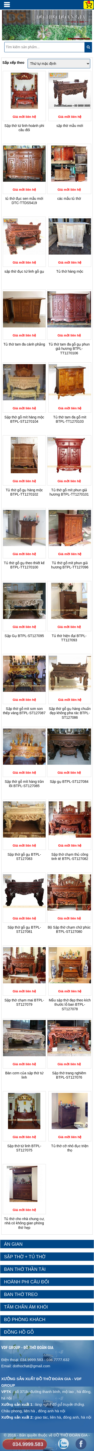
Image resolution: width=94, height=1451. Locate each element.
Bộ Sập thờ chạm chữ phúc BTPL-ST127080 (69, 929)
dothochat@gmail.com (31, 1366)
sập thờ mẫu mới (69, 126)
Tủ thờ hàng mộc (69, 271)
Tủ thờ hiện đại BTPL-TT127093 (69, 638)
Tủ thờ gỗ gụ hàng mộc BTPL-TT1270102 (24, 492)
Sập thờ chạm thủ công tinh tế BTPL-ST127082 (69, 856)
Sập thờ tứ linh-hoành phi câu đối (24, 128)
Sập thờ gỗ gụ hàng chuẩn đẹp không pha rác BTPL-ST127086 (70, 713)
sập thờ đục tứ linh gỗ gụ (24, 271)
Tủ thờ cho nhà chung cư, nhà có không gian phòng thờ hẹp (24, 1223)
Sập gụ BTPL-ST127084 (69, 782)
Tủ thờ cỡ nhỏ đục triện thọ (69, 1148)
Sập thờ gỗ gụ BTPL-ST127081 (24, 929)
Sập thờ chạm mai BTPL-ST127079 (24, 1002)
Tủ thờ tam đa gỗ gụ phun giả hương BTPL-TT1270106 (69, 348)
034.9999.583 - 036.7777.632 (44, 1360)
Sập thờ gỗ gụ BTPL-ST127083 (24, 856)
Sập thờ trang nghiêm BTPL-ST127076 (69, 1075)
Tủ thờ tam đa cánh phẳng (24, 344)
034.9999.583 (28, 1444)
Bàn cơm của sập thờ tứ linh (24, 1075)
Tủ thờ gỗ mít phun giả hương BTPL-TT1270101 (69, 492)
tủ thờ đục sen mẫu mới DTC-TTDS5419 (24, 201)
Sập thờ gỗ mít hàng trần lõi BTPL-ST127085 (24, 784)
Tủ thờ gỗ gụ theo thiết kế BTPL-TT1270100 (24, 565)
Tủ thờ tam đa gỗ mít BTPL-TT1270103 (69, 419)
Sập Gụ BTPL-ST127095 (24, 636)
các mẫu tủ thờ (69, 199)
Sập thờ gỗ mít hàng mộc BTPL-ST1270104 (24, 419)
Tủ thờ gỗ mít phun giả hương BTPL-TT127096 (69, 565)
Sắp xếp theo (14, 63)
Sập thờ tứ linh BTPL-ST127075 (24, 1148)
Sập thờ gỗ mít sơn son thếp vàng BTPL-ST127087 (24, 711)
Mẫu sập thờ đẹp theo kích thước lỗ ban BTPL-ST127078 (70, 1004)
